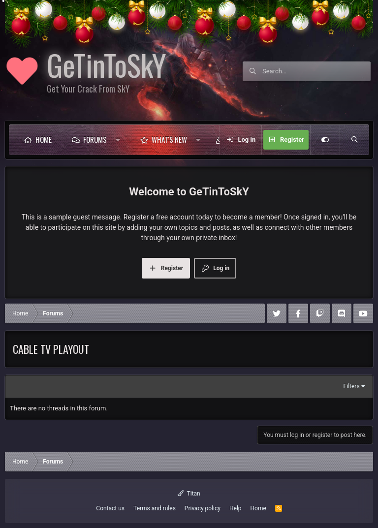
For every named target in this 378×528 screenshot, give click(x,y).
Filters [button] (352, 386)
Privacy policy (202, 508)
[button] (120, 139)
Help (235, 508)
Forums (95, 139)
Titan (189, 493)
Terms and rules (154, 508)
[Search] (316, 71)
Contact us (110, 508)
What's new (169, 139)
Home (43, 139)
